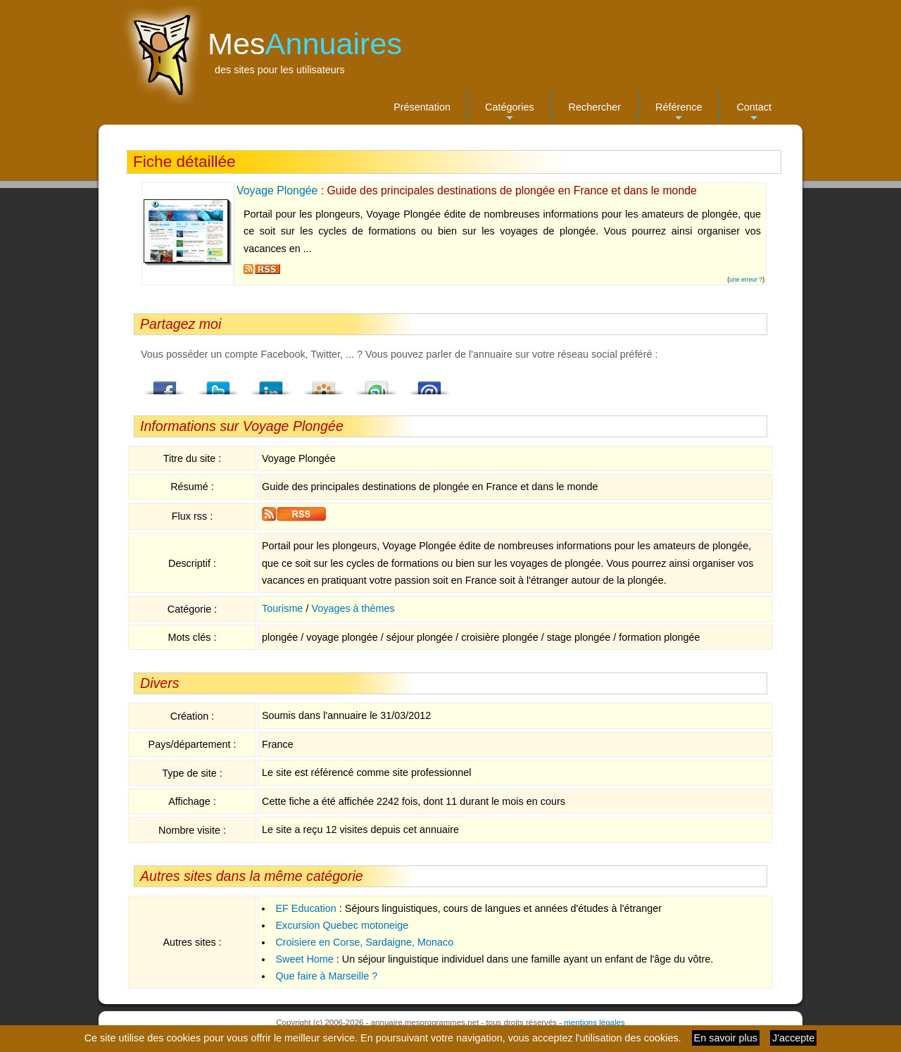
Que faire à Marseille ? (326, 976)
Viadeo (323, 383)
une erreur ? (745, 279)
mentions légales (594, 1022)
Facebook (165, 383)
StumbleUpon (376, 383)
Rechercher (595, 107)
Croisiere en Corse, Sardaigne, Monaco (364, 942)
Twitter (218, 383)
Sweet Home (304, 959)
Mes (305, 44)
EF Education (305, 908)
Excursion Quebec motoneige (341, 925)
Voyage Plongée (277, 190)
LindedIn (271, 383)
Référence (678, 113)
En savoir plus (725, 1038)
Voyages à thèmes (352, 608)
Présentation (421, 107)
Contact (753, 113)
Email (429, 383)
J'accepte (793, 1038)
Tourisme (282, 608)
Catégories (509, 113)
